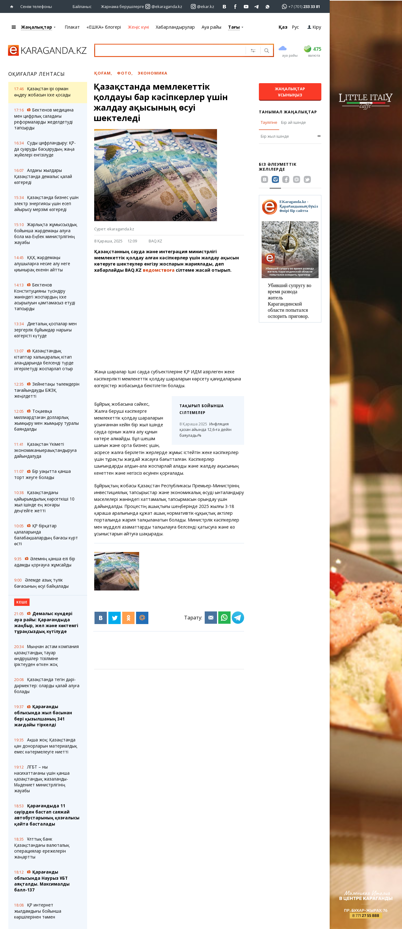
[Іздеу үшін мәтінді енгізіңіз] (169, 50)
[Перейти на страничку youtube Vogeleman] (246, 6)
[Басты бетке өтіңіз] (13, 6)
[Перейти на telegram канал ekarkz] (257, 6)
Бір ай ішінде (293, 122)
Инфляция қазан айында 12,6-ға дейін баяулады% (205, 429)
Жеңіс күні (138, 27)
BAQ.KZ (155, 240)
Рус (295, 27)
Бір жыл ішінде (275, 136)
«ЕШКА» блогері (103, 27)
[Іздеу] (266, 51)
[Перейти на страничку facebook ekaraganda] (235, 6)
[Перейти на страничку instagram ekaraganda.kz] (164, 6)
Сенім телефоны (36, 6)
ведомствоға (159, 270)
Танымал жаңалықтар (288, 111)
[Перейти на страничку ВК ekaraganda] (224, 6)
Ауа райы (211, 27)
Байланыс (82, 6)
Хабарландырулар (175, 27)
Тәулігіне (269, 122)
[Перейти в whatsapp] (299, 6)
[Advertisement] (185, 321)
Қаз (283, 27)
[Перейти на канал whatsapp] (267, 6)
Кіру (314, 27)
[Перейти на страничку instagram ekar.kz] (203, 6)
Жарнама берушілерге (122, 6)
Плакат (72, 27)
